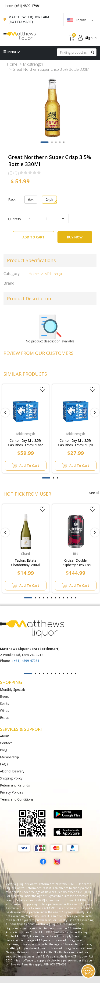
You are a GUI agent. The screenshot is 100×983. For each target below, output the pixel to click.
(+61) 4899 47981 (27, 6)
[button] (44, 142)
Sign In (90, 37)
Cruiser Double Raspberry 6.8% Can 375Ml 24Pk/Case (76, 563)
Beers (4, 696)
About (4, 736)
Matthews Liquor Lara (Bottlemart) (28, 19)
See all (94, 492)
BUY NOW (74, 237)
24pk (49, 199)
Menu (12, 51)
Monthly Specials (12, 689)
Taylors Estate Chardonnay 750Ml (25, 562)
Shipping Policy (11, 778)
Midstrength (33, 64)
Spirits (4, 703)
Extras (4, 717)
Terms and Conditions (16, 799)
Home (12, 64)
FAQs (4, 764)
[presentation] (5, 412)
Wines (4, 710)
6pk (30, 199)
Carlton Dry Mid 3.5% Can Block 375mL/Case (25, 442)
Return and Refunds (15, 785)
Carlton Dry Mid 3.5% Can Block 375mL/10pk (75, 442)
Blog (3, 750)
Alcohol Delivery (12, 771)
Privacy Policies (11, 792)
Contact (6, 743)
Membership (9, 757)
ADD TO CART (38, 235)
